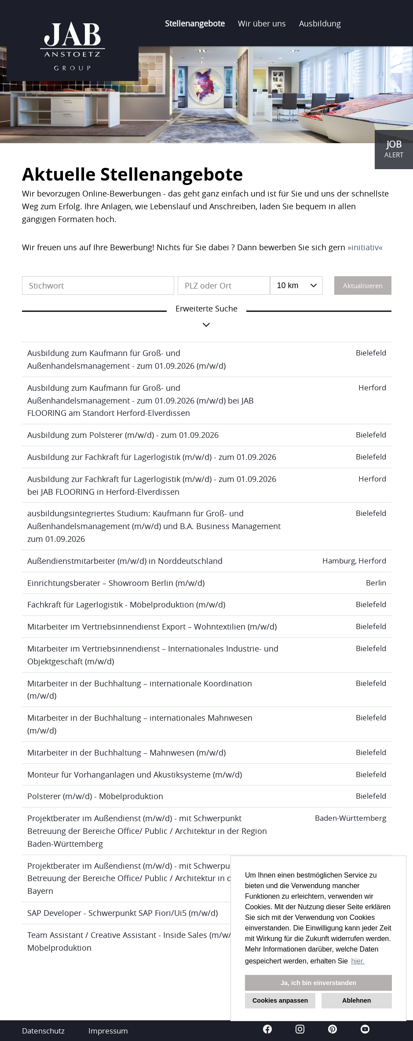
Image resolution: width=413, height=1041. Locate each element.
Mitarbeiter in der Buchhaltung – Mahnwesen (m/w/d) (126, 752)
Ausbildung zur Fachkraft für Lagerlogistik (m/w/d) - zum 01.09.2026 (151, 457)
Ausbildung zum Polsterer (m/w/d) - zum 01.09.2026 (123, 435)
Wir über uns (262, 23)
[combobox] (296, 285)
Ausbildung (320, 23)
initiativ (365, 247)
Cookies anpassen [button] (280, 1000)
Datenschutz (43, 1031)
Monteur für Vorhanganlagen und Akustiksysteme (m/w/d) (134, 774)
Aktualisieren (363, 285)
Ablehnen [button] (356, 1000)
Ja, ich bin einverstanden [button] (318, 982)
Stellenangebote (195, 23)
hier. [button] (358, 961)
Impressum (108, 1031)
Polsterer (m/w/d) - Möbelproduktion (95, 796)
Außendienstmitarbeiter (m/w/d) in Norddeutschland (125, 561)
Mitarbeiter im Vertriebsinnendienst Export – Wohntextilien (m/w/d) (152, 626)
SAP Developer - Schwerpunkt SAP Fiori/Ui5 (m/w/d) (122, 913)
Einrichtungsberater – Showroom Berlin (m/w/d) (116, 583)
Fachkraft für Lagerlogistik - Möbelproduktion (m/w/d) (126, 604)
